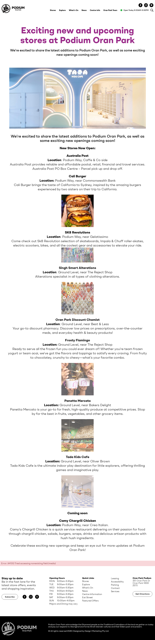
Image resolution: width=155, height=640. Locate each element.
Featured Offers (90, 600)
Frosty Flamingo (77, 340)
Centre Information (92, 594)
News (84, 10)
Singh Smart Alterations (77, 268)
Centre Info (95, 10)
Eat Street (87, 597)
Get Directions (142, 594)
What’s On (73, 10)
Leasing (115, 578)
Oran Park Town (110, 10)
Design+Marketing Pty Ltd (97, 631)
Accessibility (117, 581)
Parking (115, 585)
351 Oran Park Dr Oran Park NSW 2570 (141, 583)
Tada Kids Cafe (77, 457)
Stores (53, 10)
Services (115, 591)
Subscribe (10, 597)
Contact (115, 588)
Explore (62, 10)
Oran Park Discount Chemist (77, 320)
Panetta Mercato (77, 401)
